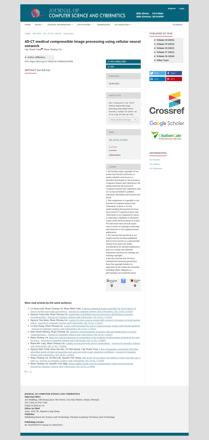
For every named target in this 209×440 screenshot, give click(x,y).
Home (27, 24)
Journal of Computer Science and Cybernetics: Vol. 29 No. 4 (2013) (101, 311)
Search (177, 24)
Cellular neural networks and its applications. (88, 343)
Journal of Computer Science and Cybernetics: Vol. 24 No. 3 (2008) (62, 366)
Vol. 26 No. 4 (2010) (52, 33)
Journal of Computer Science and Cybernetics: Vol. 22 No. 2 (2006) (73, 340)
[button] (157, 73)
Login (181, 8)
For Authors (84, 24)
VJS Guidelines (122, 24)
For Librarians (155, 168)
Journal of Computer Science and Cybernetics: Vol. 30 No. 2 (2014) (80, 317)
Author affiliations (36, 57)
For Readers (154, 159)
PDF (112, 66)
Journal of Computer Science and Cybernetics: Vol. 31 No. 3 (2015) (70, 323)
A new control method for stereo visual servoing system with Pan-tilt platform (102, 326)
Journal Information (59, 24)
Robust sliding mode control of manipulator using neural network (101, 363)
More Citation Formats (121, 119)
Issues (38, 24)
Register (172, 8)
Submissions (103, 24)
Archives (36, 33)
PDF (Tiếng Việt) (118, 61)
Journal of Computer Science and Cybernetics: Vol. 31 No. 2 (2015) (64, 328)
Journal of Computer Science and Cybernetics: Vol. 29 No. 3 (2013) (80, 334)
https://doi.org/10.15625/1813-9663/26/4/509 (51, 61)
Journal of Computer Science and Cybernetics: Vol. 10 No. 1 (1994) (72, 360)
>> (31, 371)
